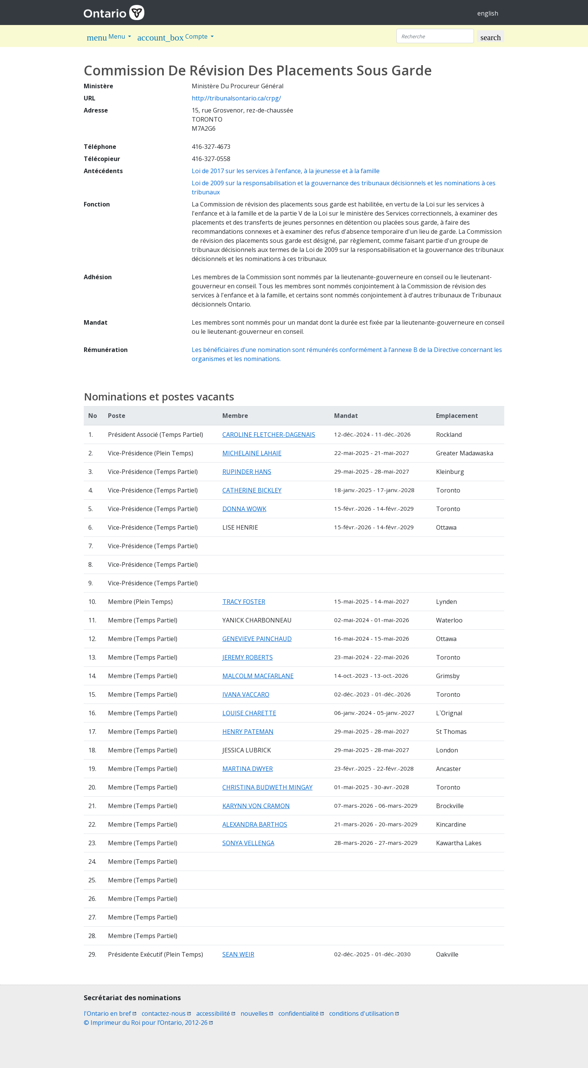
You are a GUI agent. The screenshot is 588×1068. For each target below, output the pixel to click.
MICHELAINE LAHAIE (251, 453)
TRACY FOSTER (243, 601)
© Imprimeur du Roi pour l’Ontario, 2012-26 (148, 1022)
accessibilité (215, 1013)
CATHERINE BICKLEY (251, 490)
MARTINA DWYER (247, 769)
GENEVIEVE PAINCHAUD (257, 639)
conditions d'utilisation (364, 1013)
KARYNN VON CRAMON (256, 806)
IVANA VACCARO (245, 694)
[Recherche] (435, 36)
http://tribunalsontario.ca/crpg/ (236, 98)
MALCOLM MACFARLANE (258, 676)
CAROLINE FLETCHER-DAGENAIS (268, 434)
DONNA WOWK (244, 509)
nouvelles (257, 1013)
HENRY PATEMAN (248, 731)
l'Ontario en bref (110, 1013)
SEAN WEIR (238, 954)
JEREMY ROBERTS (247, 657)
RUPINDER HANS (246, 472)
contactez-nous (166, 1013)
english (487, 13)
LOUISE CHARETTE (249, 713)
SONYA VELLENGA (248, 843)
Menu (107, 37)
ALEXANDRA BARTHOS (254, 824)
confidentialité (301, 1013)
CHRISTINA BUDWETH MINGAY (267, 787)
